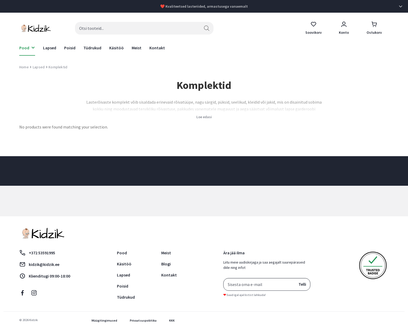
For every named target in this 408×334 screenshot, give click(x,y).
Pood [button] (24, 47)
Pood (122, 252)
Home (24, 67)
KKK (172, 320)
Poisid (69, 47)
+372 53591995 (37, 253)
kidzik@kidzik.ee (39, 264)
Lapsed (49, 47)
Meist (136, 47)
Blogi (166, 263)
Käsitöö (116, 47)
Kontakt (157, 47)
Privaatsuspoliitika (143, 320)
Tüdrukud (92, 47)
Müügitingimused (104, 320)
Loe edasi (204, 116)
